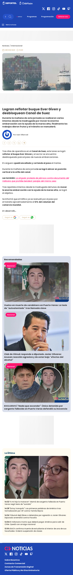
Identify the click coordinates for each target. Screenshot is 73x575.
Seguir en (10, 217)
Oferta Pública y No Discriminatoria (22, 570)
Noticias (5, 46)
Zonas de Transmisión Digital (19, 567)
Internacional (16, 46)
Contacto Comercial (15, 563)
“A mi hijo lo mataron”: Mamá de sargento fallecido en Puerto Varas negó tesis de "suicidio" (35, 503)
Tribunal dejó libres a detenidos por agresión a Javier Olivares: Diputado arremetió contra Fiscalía (35, 516)
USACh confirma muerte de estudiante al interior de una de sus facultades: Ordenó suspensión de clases (35, 529)
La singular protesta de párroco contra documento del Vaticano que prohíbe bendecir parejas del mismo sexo (35, 179)
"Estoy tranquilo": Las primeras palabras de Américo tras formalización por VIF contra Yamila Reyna (33, 509)
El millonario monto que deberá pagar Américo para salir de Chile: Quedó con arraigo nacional (34, 523)
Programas (32, 16)
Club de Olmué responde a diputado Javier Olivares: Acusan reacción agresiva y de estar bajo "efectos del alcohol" (33, 357)
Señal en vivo (63, 17)
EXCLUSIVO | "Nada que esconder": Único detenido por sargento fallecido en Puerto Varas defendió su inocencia (35, 407)
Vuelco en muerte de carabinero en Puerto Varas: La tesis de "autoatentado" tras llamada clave (35, 306)
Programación (47, 16)
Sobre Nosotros (12, 560)
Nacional (11, 266)
